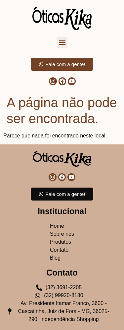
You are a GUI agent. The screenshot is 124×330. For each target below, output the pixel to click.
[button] (62, 42)
